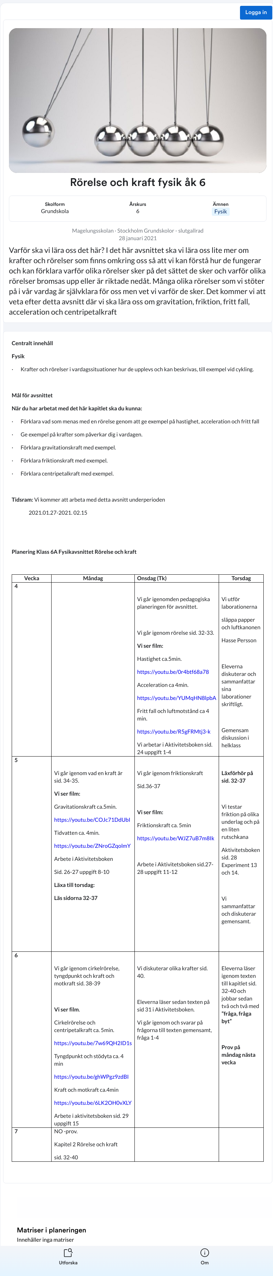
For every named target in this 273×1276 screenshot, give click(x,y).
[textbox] (137, 757)
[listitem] (68, 1261)
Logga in (256, 12)
